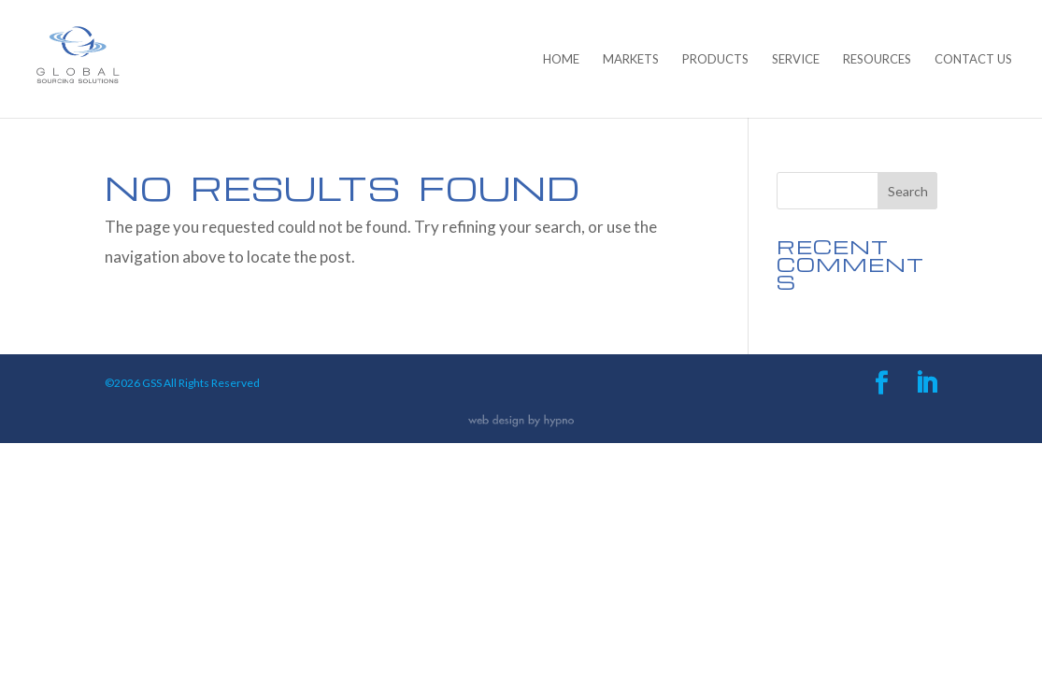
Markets (631, 59)
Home (561, 59)
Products (715, 59)
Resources (877, 59)
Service (796, 59)
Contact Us (973, 59)
